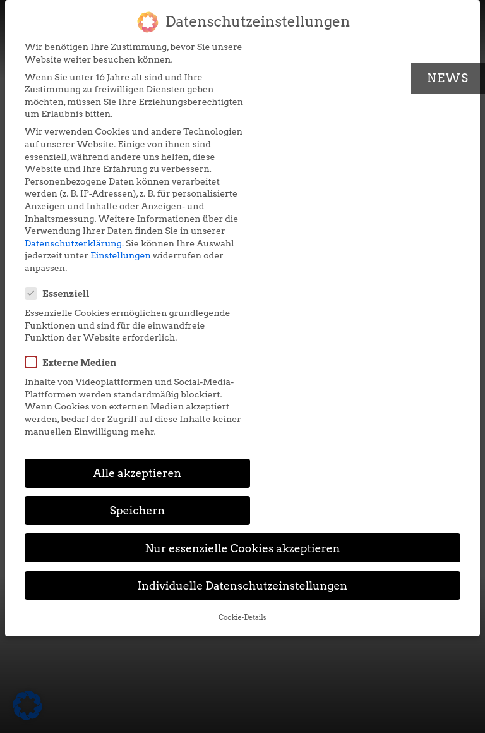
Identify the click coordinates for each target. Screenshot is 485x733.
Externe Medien (302, 134)
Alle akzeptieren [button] (129, 309)
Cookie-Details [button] (242, 417)
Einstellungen (159, 268)
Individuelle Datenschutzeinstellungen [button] (243, 384)
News (448, 78)
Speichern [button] (356, 309)
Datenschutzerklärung (73, 255)
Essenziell (288, 53)
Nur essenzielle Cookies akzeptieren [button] (242, 347)
